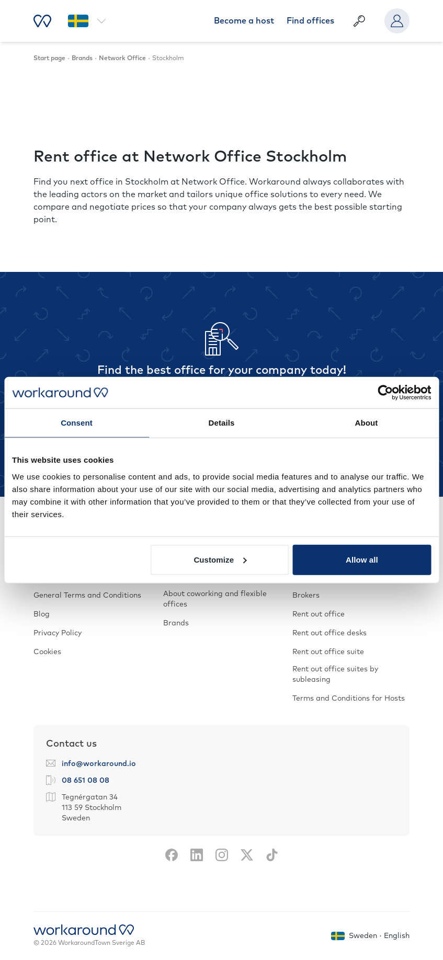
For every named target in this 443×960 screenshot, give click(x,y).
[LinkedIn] (196, 855)
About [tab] (366, 422)
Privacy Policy (57, 633)
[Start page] (42, 21)
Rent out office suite (328, 652)
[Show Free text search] (359, 20)
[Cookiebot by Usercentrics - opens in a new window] (385, 393)
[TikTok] (272, 855)
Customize (220, 559)
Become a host (244, 21)
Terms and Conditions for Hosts (348, 698)
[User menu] (397, 20)
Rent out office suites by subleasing (335, 674)
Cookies (47, 652)
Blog (41, 614)
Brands (176, 623)
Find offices (310, 21)
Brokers (306, 595)
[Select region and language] (87, 21)
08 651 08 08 (85, 780)
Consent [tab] (77, 422)
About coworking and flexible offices (215, 599)
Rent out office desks (329, 633)
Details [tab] (222, 422)
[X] (247, 855)
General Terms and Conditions (87, 595)
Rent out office (318, 614)
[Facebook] (171, 855)
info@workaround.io (99, 764)
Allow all (362, 559)
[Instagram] (221, 855)
